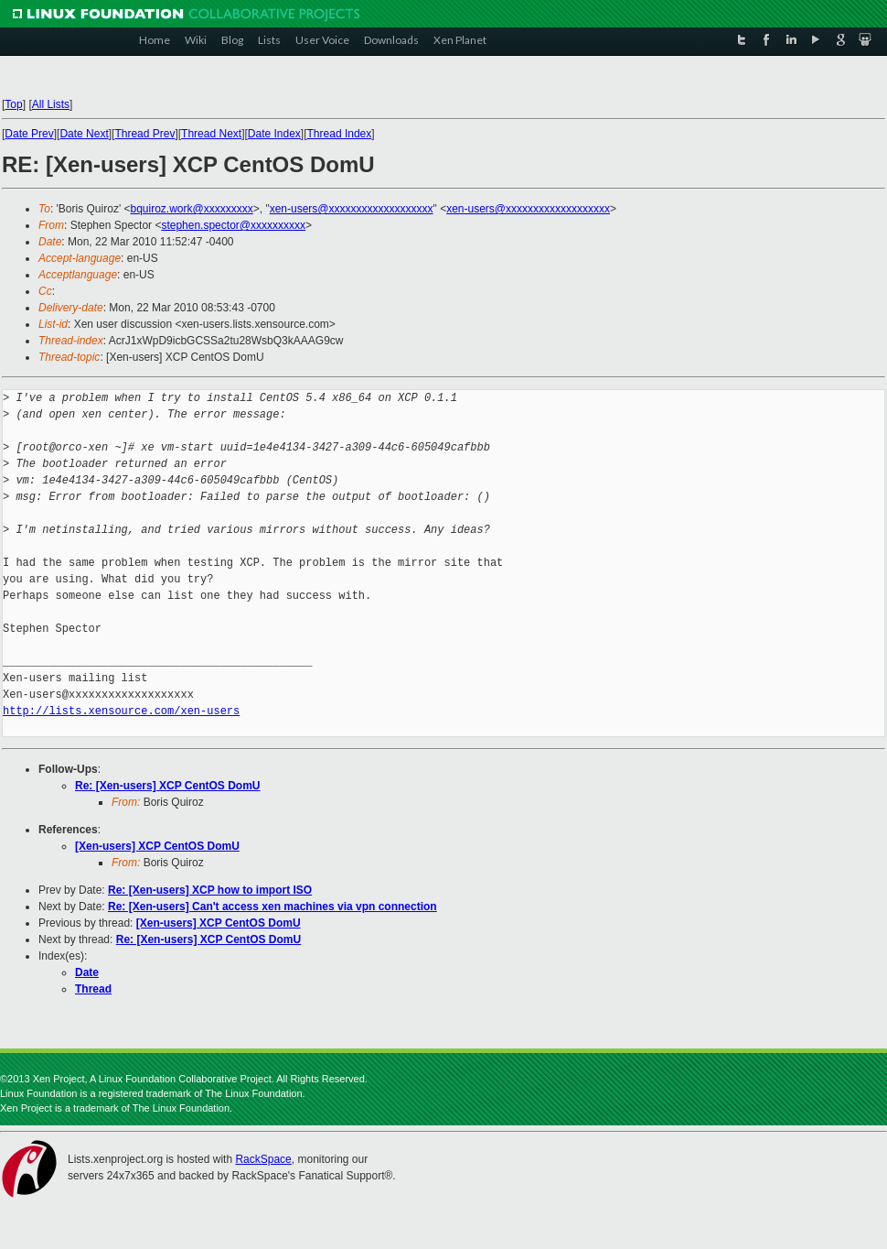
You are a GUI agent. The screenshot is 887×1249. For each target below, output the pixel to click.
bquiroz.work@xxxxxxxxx (192, 208)
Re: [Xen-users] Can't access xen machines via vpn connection (272, 906)
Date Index (274, 133)
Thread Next (211, 133)
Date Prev (29, 133)
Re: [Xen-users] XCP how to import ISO (210, 890)
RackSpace (263, 1159)
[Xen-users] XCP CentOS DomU (157, 846)
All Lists (50, 104)
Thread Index (339, 133)
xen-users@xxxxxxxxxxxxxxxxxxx (351, 208)
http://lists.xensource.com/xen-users (121, 711)
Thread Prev (144, 133)
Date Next (83, 133)
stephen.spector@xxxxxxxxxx (233, 225)
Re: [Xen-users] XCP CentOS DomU (167, 785)
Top (13, 104)
